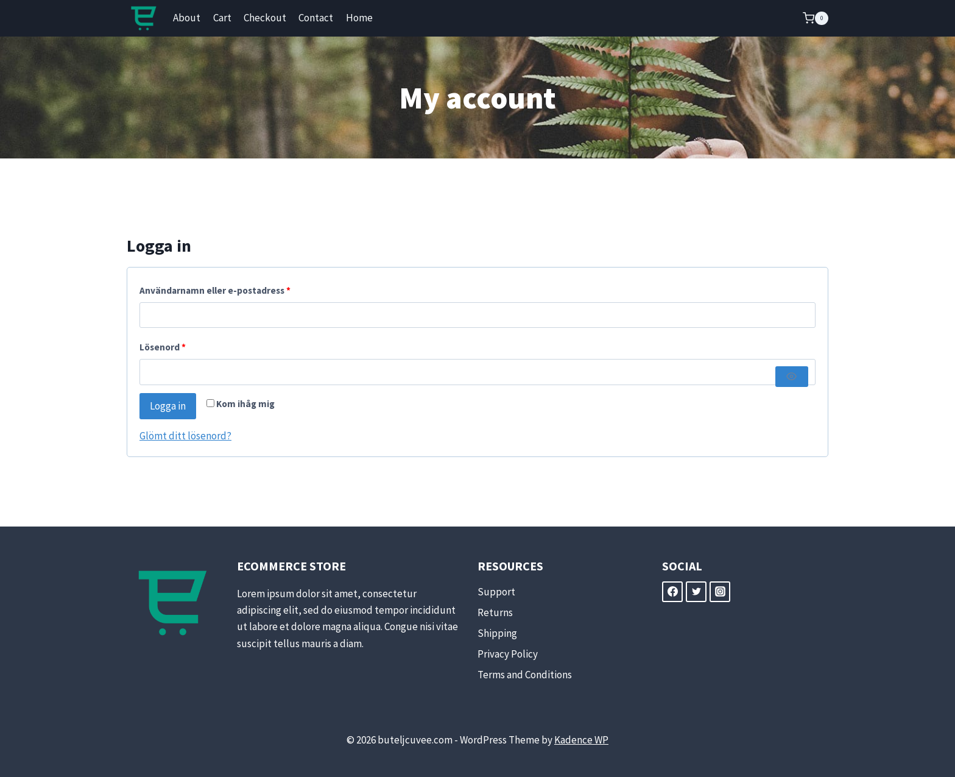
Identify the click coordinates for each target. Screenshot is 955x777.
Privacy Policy (507, 654)
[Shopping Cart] (815, 18)
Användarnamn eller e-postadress (218, 291)
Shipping (497, 633)
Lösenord (165, 347)
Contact (315, 17)
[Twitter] (696, 591)
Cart (222, 17)
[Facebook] (672, 591)
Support (496, 591)
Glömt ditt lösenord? (185, 435)
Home (359, 17)
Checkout (265, 17)
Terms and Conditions (524, 674)
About (186, 17)
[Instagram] (720, 591)
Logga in (168, 406)
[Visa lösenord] (791, 376)
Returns (495, 612)
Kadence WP (581, 740)
